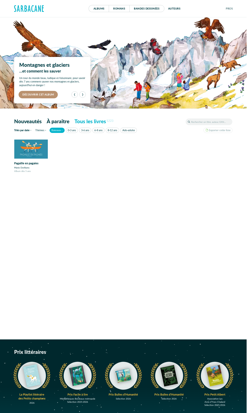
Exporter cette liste (218, 130)
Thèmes (39, 130)
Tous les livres (94, 121)
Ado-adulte (128, 130)
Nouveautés (28, 121)
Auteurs (174, 8)
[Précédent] (74, 94)
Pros (229, 8)
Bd (146, 8)
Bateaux (56, 130)
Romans (119, 8)
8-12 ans (112, 130)
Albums (99, 8)
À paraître (58, 121)
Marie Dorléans (21, 167)
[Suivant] (82, 94)
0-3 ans (72, 130)
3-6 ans (85, 130)
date (23, 130)
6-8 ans (98, 130)
